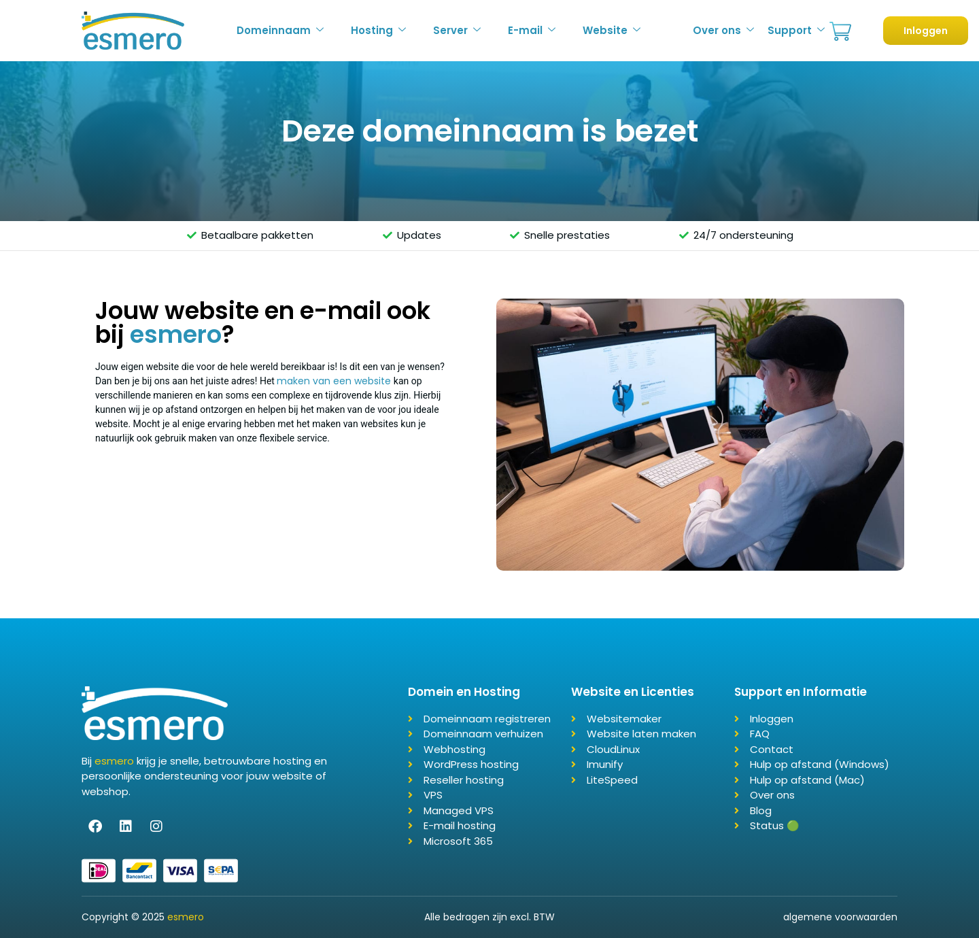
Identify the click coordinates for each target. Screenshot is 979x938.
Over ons (723, 30)
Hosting (378, 30)
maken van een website (334, 381)
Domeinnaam (280, 30)
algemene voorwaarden (840, 917)
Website (611, 30)
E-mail (531, 30)
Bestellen (840, 31)
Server (457, 30)
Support (796, 30)
